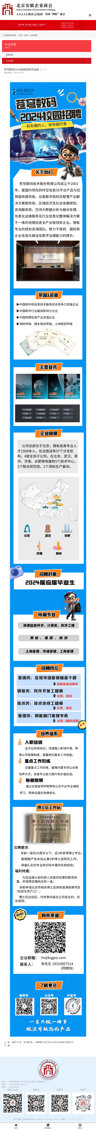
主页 (20, 35)
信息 (26, 35)
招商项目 (9, 55)
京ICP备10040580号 (75, 1119)
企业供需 (33, 35)
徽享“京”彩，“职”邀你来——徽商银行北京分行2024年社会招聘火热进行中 (43, 1042)
